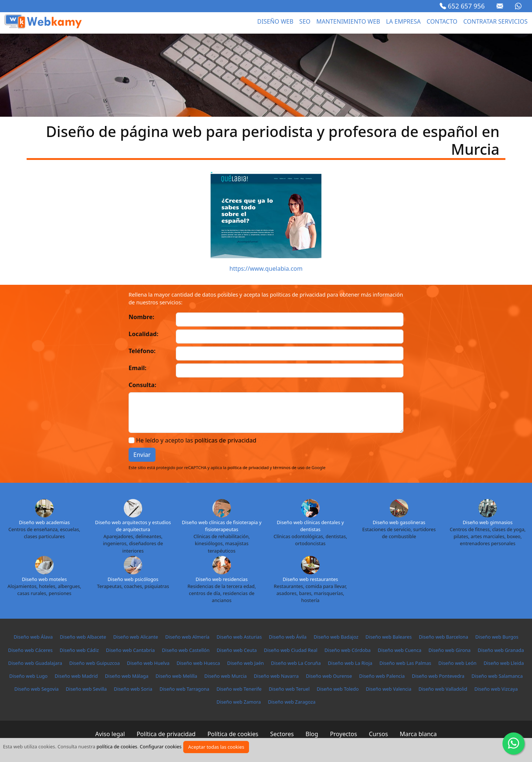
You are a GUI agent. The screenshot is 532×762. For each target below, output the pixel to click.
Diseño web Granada (501, 650)
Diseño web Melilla (176, 676)
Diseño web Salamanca (497, 676)
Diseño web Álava (33, 636)
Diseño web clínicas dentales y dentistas (310, 526)
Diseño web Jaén (245, 663)
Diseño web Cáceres (30, 650)
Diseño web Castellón (185, 650)
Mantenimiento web (348, 21)
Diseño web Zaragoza (292, 701)
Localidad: (143, 334)
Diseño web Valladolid (443, 689)
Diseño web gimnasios (488, 522)
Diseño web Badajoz (336, 636)
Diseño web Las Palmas (405, 663)
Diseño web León (458, 663)
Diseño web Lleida (504, 663)
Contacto (442, 21)
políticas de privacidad (225, 440)
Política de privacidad (166, 734)
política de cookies (116, 746)
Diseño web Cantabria (130, 650)
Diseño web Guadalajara (35, 663)
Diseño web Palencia (382, 676)
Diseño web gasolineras (399, 522)
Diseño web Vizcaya (496, 689)
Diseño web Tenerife (239, 689)
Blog (312, 734)
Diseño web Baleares (388, 636)
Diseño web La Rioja (350, 663)
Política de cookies (232, 734)
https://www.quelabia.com (266, 268)
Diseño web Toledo (338, 689)
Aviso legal (110, 734)
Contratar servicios (495, 21)
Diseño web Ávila (288, 636)
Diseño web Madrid (76, 676)
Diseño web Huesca (198, 663)
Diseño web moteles (44, 579)
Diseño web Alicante (135, 636)
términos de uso (288, 467)
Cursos (378, 734)
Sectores (282, 734)
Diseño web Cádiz (79, 650)
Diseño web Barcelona (443, 636)
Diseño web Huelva (148, 663)
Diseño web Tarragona (184, 689)
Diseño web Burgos (496, 636)
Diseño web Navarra (276, 676)
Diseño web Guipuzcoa (94, 663)
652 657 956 (462, 5)
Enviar (142, 455)
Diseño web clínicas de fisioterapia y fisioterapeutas (222, 526)
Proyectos (343, 734)
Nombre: (141, 317)
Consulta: (142, 385)
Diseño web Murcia (225, 676)
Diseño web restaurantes (310, 579)
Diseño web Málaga (127, 676)
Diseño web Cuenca (400, 650)
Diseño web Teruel (289, 689)
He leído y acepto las (196, 440)
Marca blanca (418, 734)
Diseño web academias (44, 522)
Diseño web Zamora (238, 701)
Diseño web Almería (187, 636)
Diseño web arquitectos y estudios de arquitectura (133, 526)
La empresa (403, 21)
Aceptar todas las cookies (216, 747)
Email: (137, 368)
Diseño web (275, 21)
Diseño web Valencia (388, 689)
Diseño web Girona (450, 650)
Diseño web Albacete (83, 636)
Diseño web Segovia (36, 689)
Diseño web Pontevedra (438, 676)
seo (304, 21)
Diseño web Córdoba (347, 650)
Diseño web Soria (133, 689)
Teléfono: (142, 351)
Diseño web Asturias (239, 636)
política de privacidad (248, 467)
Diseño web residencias (222, 579)
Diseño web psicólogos (133, 579)
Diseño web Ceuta (237, 650)
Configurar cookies (160, 746)
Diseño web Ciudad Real (290, 650)
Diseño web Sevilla (86, 689)
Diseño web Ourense (329, 676)
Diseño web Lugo (28, 676)
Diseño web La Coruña (296, 663)
